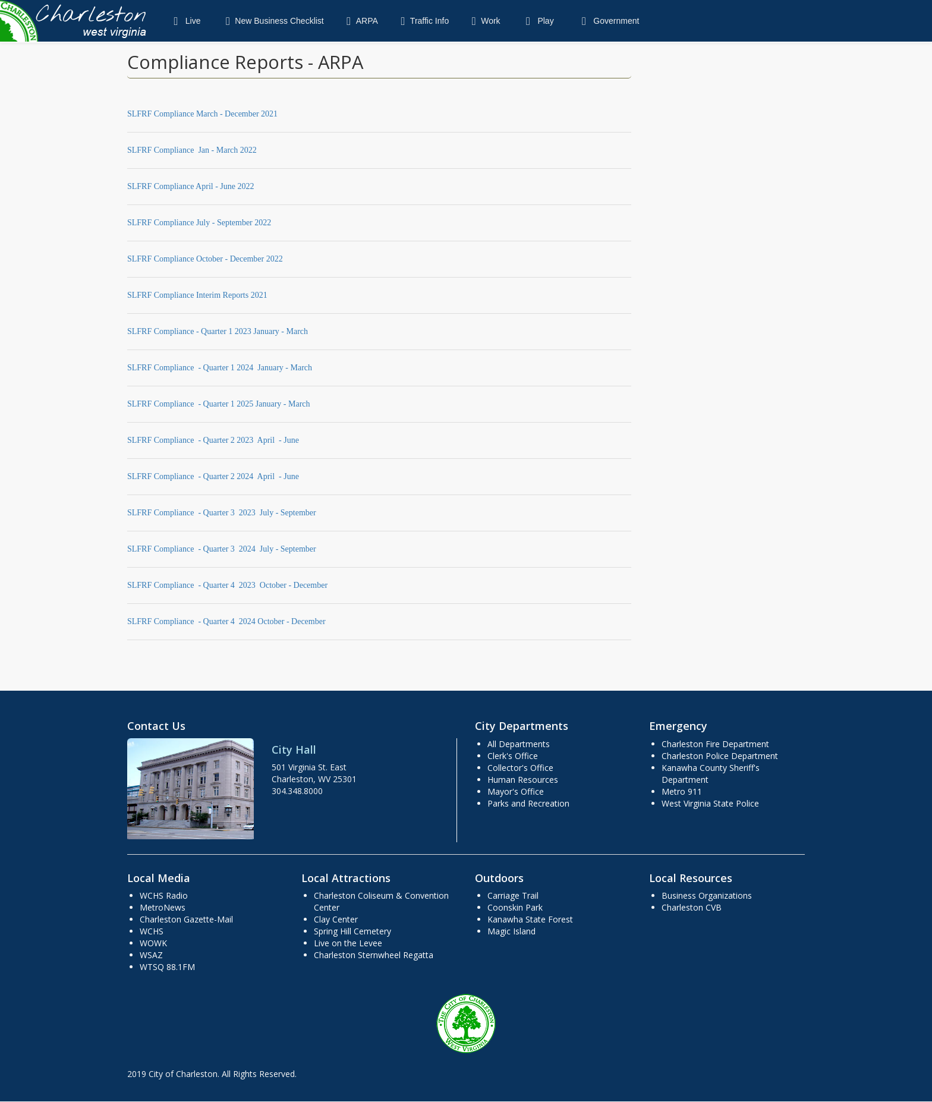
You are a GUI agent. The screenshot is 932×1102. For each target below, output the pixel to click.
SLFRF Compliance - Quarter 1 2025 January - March (218, 403)
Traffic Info (422, 21)
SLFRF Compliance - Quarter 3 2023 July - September (221, 512)
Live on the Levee (348, 943)
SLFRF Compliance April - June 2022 (190, 186)
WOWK (153, 943)
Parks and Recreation (528, 803)
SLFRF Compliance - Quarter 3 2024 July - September (221, 548)
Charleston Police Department (720, 755)
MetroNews (162, 907)
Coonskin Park (515, 907)
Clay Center (336, 919)
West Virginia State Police (710, 803)
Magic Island (511, 931)
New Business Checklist (272, 21)
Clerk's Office (512, 755)
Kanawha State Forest (530, 919)
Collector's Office (520, 767)
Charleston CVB (692, 907)
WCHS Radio (164, 895)
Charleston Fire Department (715, 744)
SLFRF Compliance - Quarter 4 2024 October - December (226, 621)
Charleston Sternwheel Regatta (373, 955)
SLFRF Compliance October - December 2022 (205, 258)
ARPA (360, 21)
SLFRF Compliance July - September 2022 (199, 222)
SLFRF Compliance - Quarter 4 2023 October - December (227, 585)
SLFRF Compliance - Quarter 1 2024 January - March (219, 367)
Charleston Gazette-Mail (186, 919)
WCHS (151, 931)
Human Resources (522, 779)
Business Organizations (707, 895)
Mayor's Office (515, 791)
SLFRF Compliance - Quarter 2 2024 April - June (213, 476)
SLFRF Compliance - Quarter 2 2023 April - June (213, 440)
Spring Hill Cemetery (352, 931)
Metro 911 (682, 791)
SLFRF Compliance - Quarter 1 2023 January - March (217, 331)
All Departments (518, 744)
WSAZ (151, 955)
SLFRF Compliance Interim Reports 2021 (197, 295)
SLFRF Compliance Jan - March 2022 (192, 150)
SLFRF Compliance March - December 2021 (202, 113)
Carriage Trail (513, 895)
